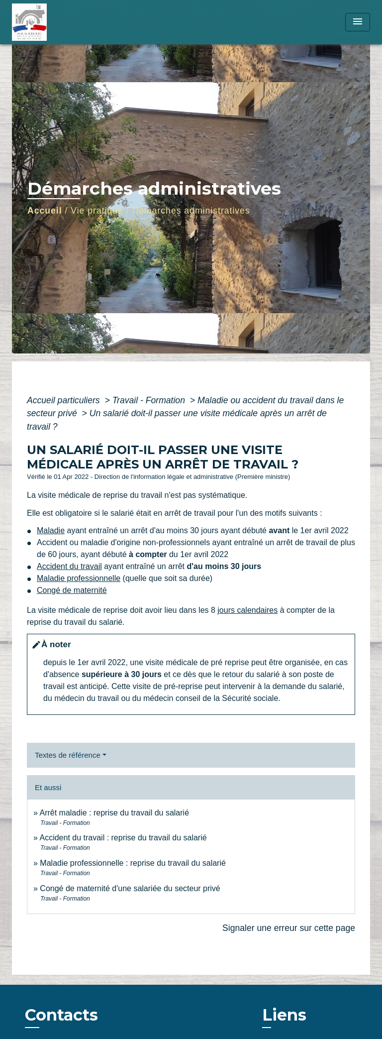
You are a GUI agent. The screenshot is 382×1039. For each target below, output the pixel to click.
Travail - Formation (150, 400)
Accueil (44, 211)
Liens (284, 1015)
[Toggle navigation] (357, 22)
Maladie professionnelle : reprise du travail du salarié (133, 863)
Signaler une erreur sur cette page (288, 928)
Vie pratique (97, 211)
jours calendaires (247, 610)
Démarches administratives (191, 211)
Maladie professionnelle (78, 578)
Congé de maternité (72, 590)
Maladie (51, 530)
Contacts (61, 1015)
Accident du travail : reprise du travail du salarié (122, 837)
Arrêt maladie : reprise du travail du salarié (114, 812)
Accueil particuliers (64, 400)
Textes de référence (67, 755)
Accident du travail (69, 566)
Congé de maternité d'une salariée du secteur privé (130, 888)
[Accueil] (49, 22)
